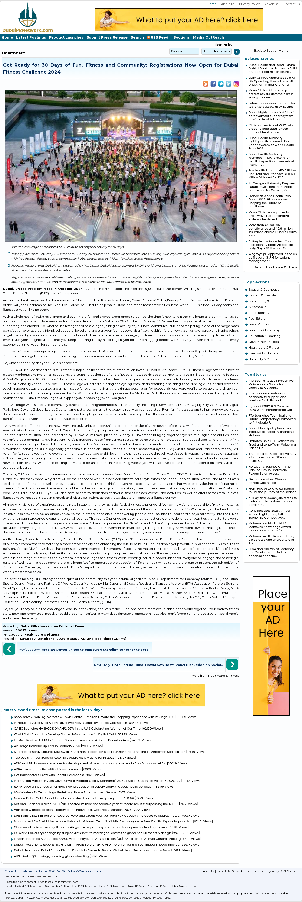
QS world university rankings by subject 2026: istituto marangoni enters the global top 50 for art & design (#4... (97, 833)
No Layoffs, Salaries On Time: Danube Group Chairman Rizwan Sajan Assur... (270, 470)
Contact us (291, 4)
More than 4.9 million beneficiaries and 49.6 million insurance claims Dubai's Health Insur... (273, 230)
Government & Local (264, 341)
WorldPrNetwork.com (30, 886)
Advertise (271, 4)
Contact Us (223, 871)
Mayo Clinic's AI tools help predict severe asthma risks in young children (271, 94)
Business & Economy (264, 330)
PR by (227, 44)
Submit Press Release (107, 37)
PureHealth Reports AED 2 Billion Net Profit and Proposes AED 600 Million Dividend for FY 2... (273, 174)
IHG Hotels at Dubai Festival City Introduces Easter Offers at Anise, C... (272, 457)
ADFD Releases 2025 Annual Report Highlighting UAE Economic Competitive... (269, 514)
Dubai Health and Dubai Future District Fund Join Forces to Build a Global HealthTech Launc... (273, 68)
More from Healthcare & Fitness (215, 675)
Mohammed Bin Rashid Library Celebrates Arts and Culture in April (271, 539)
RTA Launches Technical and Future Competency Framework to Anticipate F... (272, 419)
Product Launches (66, 37)
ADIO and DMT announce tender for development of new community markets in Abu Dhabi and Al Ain (90, 763)
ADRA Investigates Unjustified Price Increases (47, 769)
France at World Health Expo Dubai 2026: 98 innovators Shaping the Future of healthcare (270, 201)
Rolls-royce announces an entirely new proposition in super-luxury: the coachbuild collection (84, 786)
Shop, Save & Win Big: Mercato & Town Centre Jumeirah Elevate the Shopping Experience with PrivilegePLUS (94, 717)
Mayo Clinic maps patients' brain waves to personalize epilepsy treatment (269, 215)
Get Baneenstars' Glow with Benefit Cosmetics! (49, 775)
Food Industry (259, 312)
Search (137, 37)
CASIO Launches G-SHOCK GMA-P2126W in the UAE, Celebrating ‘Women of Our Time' (77, 728)
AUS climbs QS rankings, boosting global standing (51, 856)
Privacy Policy (249, 4)
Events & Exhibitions (263, 353)
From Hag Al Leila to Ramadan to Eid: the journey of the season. (273, 490)
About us (227, 4)
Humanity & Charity (263, 359)
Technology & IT (260, 301)
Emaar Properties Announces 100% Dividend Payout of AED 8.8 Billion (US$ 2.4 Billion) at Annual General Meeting (97, 839)
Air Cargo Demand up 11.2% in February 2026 (47, 746)
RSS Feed (158, 37)
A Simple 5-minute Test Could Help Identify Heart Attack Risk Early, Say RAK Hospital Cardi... (271, 244)
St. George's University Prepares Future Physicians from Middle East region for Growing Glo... (272, 186)
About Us (208, 871)
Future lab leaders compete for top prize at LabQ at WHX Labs (272, 105)
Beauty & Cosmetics (264, 289)
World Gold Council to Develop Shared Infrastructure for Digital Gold (65, 734)
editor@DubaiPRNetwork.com (59, 881)
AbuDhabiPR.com (159, 886)
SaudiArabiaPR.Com (57, 886)
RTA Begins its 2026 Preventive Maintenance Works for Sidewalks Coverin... (271, 384)
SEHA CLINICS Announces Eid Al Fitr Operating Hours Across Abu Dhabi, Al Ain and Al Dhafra (272, 81)
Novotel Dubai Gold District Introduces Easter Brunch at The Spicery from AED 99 (74, 798)
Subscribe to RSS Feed (246, 871)
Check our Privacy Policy (155, 897)
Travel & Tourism (260, 324)
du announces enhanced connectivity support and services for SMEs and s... (268, 397)
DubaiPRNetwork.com (84, 886)
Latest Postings (31, 37)
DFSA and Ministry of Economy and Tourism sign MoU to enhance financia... (271, 552)
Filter (217, 44)
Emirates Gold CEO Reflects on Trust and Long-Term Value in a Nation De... (272, 444)
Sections (182, 37)
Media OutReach (208, 37)
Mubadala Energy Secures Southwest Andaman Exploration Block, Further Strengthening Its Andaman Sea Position (99, 752)
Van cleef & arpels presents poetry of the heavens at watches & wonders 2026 (72, 810)
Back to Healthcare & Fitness (275, 267)
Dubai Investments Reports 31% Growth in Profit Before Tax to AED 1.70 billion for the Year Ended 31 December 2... (96, 844)
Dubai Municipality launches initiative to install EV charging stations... (271, 431)
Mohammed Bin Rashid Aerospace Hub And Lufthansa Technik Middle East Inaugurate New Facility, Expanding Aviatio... (103, 821)
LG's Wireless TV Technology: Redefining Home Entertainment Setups (65, 792)
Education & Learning (265, 336)
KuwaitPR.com (136, 886)
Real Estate (257, 318)
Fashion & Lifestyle (262, 295)
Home (212, 4)
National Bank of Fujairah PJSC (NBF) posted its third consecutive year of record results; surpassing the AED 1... (96, 804)
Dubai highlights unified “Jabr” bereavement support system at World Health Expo (271, 116)
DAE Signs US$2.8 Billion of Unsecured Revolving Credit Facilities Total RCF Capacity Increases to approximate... (96, 815)
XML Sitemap (289, 871)
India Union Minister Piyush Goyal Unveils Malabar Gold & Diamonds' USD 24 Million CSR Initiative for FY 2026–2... (97, 781)
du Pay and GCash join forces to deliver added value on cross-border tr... (273, 501)
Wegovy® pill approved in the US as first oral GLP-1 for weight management (273, 257)
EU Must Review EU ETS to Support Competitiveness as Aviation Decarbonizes (71, 740)
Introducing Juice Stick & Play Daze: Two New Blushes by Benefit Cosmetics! (70, 723)
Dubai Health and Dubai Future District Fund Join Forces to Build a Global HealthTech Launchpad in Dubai (93, 850)
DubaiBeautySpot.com (184, 886)
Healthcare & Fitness (42, 634)
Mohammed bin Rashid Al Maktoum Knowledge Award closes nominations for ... (270, 527)
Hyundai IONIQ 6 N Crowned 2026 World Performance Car (270, 408)
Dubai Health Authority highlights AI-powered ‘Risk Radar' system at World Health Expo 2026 (271, 143)
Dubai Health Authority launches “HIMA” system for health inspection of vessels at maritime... (271, 159)
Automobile (257, 307)
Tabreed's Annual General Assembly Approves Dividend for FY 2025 (64, 757)
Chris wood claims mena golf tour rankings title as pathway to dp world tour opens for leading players (90, 827)
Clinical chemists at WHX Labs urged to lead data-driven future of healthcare (271, 128)
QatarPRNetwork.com (112, 886)
